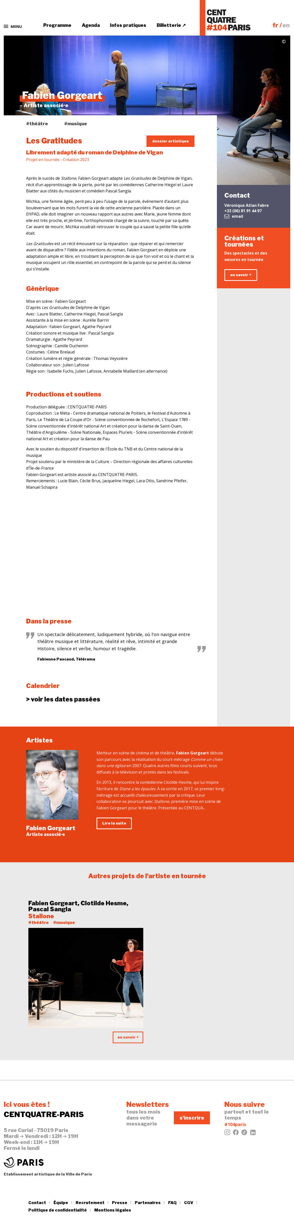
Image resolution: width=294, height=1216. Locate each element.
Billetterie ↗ (171, 25)
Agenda (91, 25)
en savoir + (240, 275)
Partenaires (148, 1202)
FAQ (172, 1202)
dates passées (63, 699)
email (233, 216)
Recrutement (90, 1202)
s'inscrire (192, 1118)
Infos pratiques (128, 25)
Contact (37, 1202)
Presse (119, 1202)
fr (275, 25)
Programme (57, 25)
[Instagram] (227, 1133)
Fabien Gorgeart (50, 828)
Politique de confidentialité (57, 1210)
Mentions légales (112, 1210)
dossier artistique (170, 141)
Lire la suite (114, 823)
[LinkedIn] (253, 1133)
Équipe (60, 1202)
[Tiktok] (244, 1133)
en (286, 25)
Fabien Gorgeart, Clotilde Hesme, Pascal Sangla (78, 906)
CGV (188, 1202)
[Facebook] (236, 1133)
